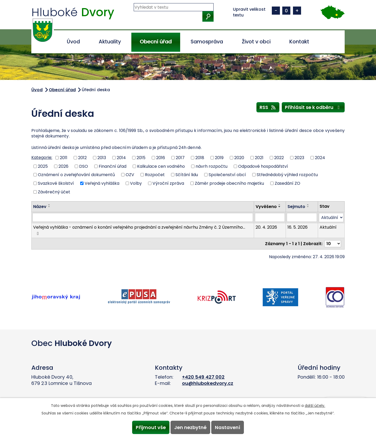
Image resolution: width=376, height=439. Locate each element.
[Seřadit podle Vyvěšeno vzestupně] (280, 205)
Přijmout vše (149, 427)
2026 (63, 166)
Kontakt (299, 41)
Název (39, 207)
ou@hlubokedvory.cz (207, 383)
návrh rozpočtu (211, 166)
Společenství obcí (227, 175)
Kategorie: (41, 157)
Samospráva (207, 41)
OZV (130, 175)
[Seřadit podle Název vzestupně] (49, 205)
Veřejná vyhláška (102, 183)
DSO (83, 166)
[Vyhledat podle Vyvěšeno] (270, 217)
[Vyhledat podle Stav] (331, 217)
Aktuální (328, 227)
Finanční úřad (112, 166)
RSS (268, 107)
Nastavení (229, 427)
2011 (63, 158)
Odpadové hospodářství (263, 166)
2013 (101, 158)
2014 (121, 158)
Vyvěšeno (266, 207)
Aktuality (110, 41)
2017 (180, 158)
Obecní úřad (156, 41)
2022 (279, 158)
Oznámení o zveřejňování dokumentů (76, 175)
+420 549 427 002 (203, 377)
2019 (219, 158)
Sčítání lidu (186, 175)
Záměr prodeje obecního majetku (229, 183)
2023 (299, 158)
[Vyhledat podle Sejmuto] (302, 217)
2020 (239, 158)
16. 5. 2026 (297, 227)
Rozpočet (155, 175)
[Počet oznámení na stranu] (332, 243)
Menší (276, 11)
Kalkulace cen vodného (161, 166)
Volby (136, 183)
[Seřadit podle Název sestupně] (49, 207)
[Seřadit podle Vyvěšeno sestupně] (280, 207)
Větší (297, 11)
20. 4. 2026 (266, 227)
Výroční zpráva (168, 183)
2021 (259, 158)
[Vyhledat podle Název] (142, 217)
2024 (320, 158)
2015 (141, 158)
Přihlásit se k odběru (313, 107)
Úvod (73, 41)
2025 (43, 166)
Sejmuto (296, 207)
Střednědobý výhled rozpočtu (287, 175)
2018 (199, 158)
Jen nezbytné (190, 427)
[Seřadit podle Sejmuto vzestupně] (308, 205)
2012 (82, 158)
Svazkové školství (56, 183)
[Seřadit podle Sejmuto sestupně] (308, 207)
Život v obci (256, 41)
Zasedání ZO (287, 183)
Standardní (286, 11)
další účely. (315, 405)
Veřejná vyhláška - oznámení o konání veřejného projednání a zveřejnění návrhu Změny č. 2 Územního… (139, 230)
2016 (160, 158)
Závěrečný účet (54, 192)
